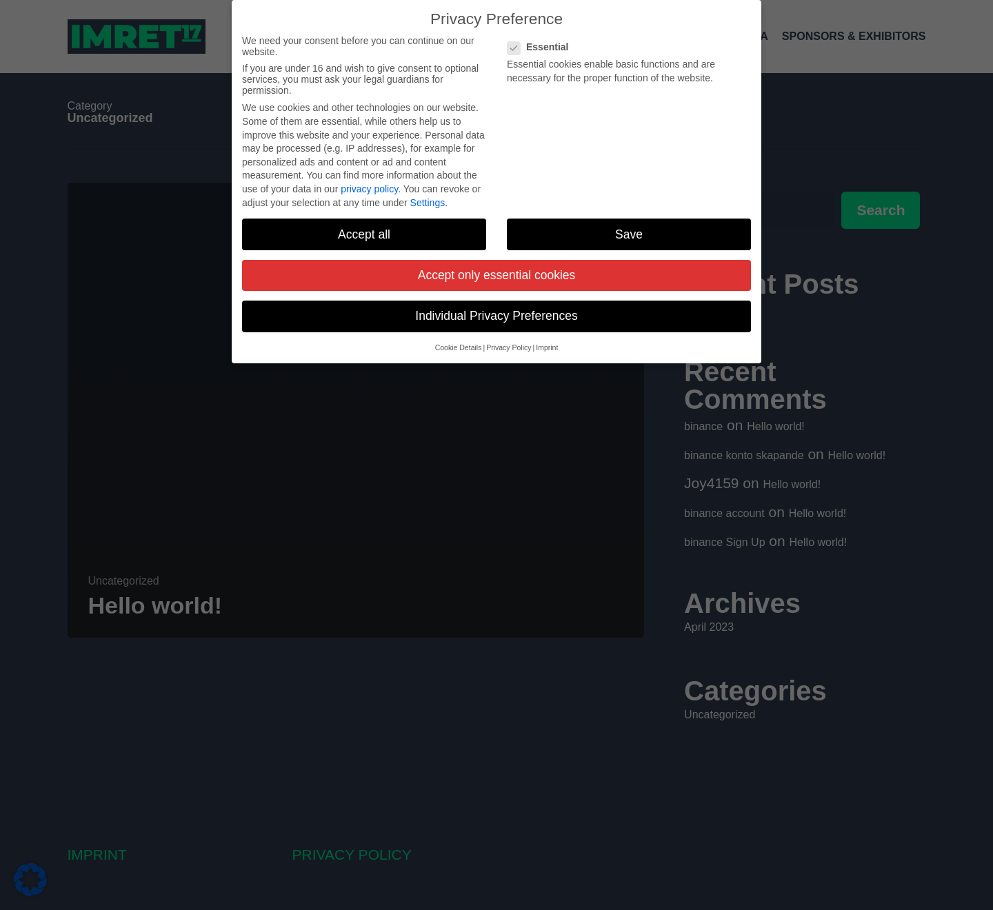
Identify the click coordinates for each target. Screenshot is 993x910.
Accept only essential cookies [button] (497, 273)
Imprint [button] (547, 345)
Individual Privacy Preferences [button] (496, 314)
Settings (427, 200)
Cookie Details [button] (458, 345)
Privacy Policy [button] (508, 345)
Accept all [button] (364, 232)
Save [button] (629, 232)
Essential (543, 44)
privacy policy (369, 186)
